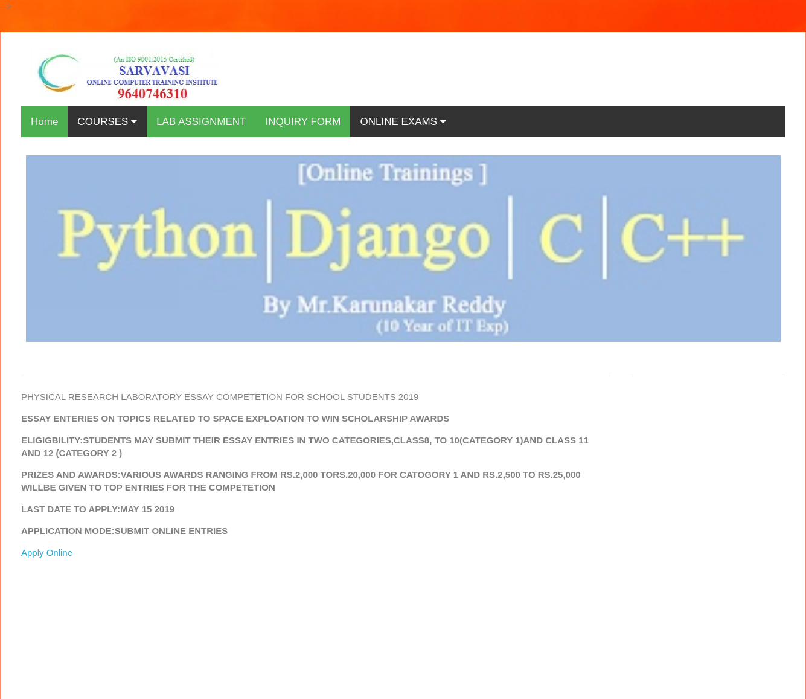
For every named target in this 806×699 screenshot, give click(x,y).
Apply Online (46, 552)
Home (44, 121)
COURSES (107, 121)
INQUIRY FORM (303, 121)
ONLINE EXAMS (403, 121)
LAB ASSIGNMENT (201, 121)
